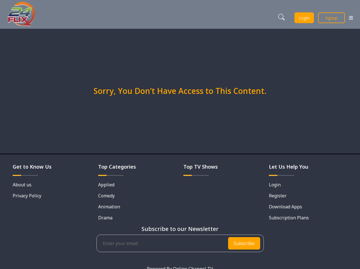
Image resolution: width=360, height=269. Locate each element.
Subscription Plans (289, 218)
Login (304, 18)
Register (278, 196)
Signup (331, 18)
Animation (109, 207)
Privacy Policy (27, 196)
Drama (105, 218)
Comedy (106, 196)
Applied (106, 185)
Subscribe (244, 243)
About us (22, 185)
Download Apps (285, 207)
